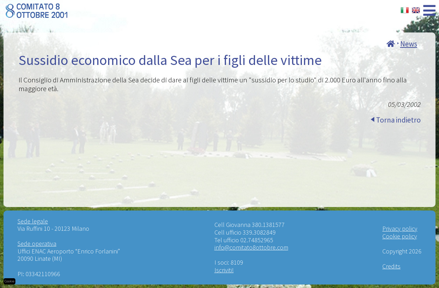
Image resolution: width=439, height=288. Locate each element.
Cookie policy (399, 236)
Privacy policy (399, 228)
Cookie (9, 281)
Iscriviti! (224, 270)
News (408, 44)
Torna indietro (398, 120)
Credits (391, 266)
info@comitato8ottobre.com (251, 247)
